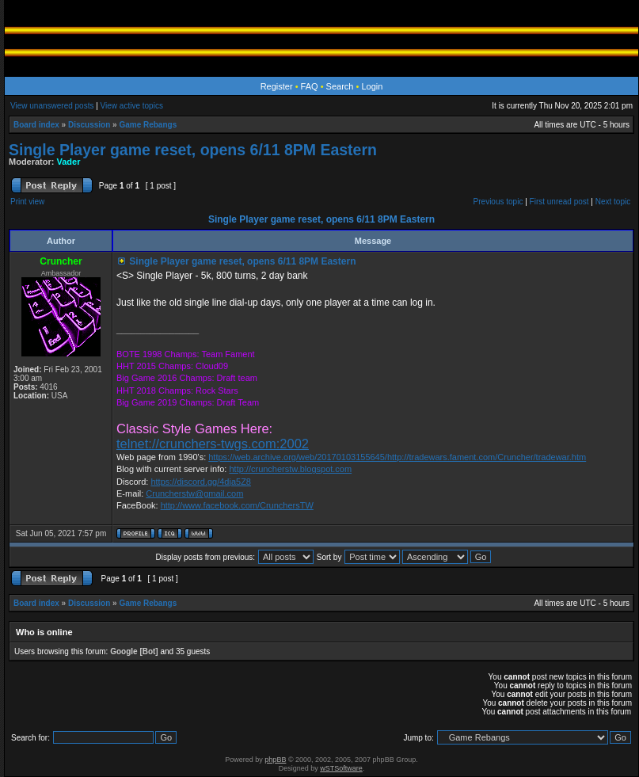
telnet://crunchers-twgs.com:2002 (212, 443)
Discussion (89, 124)
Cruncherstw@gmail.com (194, 493)
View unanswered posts (51, 105)
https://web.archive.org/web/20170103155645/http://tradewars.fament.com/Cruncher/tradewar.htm (397, 457)
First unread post (559, 201)
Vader (69, 161)
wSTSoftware (341, 768)
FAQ (309, 86)
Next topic (612, 201)
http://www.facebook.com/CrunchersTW (237, 505)
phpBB (275, 760)
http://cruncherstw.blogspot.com (290, 469)
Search (340, 86)
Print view (27, 201)
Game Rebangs (148, 124)
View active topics (132, 105)
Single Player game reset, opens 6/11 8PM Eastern (193, 149)
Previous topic (498, 201)
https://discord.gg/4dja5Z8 (200, 481)
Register (277, 86)
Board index (36, 124)
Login (371, 86)
